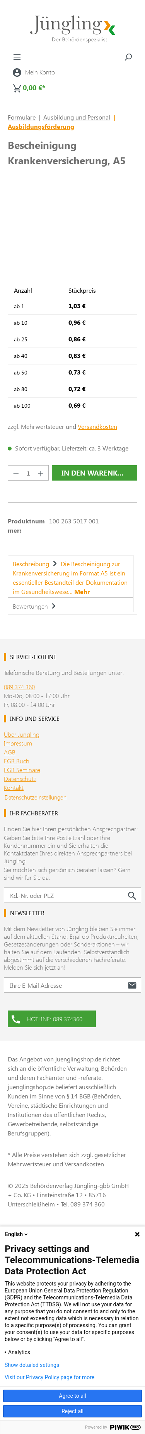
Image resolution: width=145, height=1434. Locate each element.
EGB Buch (16, 761)
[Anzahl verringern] (16, 473)
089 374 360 (19, 687)
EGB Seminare (22, 770)
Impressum (18, 743)
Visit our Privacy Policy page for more (49, 1377)
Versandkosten (97, 426)
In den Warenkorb (96, 472)
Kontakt (14, 787)
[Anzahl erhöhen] (41, 473)
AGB (9, 752)
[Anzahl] (28, 473)
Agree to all (72, 1396)
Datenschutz (20, 778)
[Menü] (17, 56)
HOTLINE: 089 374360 (47, 1018)
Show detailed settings (32, 1365)
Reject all (72, 1411)
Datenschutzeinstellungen (36, 797)
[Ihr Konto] (34, 72)
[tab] (70, 576)
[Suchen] (128, 56)
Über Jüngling (21, 734)
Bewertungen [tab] (35, 606)
